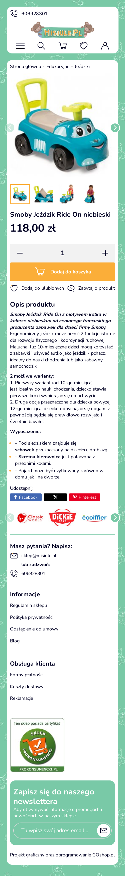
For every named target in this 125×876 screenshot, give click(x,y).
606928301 (28, 13)
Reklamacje (21, 698)
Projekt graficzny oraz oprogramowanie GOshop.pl (62, 855)
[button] (17, 253)
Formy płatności (26, 675)
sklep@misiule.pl (33, 556)
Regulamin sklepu (28, 605)
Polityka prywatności (31, 617)
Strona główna (25, 66)
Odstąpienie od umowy (34, 629)
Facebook (28, 497)
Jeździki (82, 66)
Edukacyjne (57, 66)
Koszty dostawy (26, 687)
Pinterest (87, 497)
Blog (15, 641)
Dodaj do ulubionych (37, 288)
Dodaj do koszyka (70, 271)
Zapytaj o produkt (91, 288)
